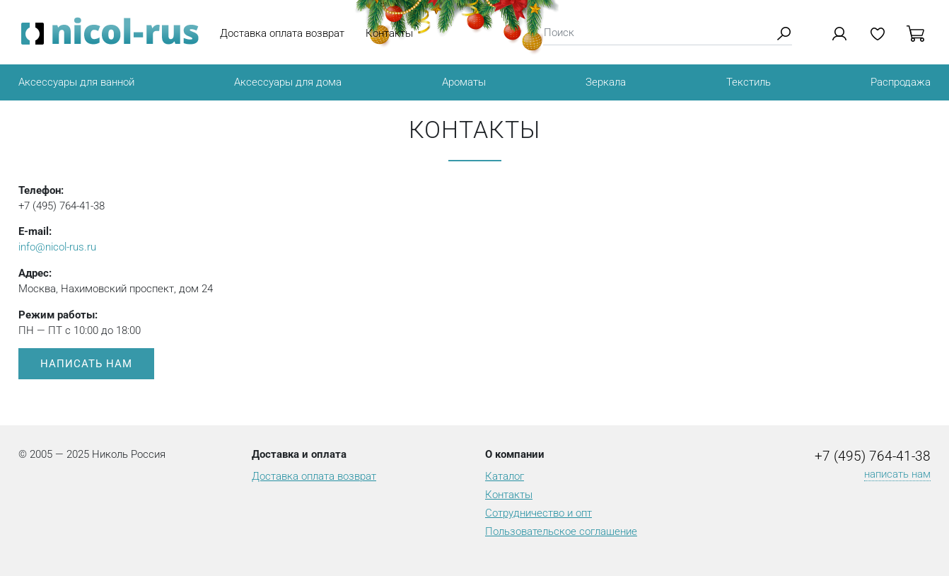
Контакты (389, 33)
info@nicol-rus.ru (57, 247)
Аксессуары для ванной (76, 82)
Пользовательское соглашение (561, 531)
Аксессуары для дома (288, 82)
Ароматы (464, 82)
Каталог (504, 476)
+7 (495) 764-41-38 (873, 456)
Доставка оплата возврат (282, 33)
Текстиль (748, 82)
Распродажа (901, 82)
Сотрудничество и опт (538, 513)
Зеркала (606, 82)
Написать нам (86, 363)
